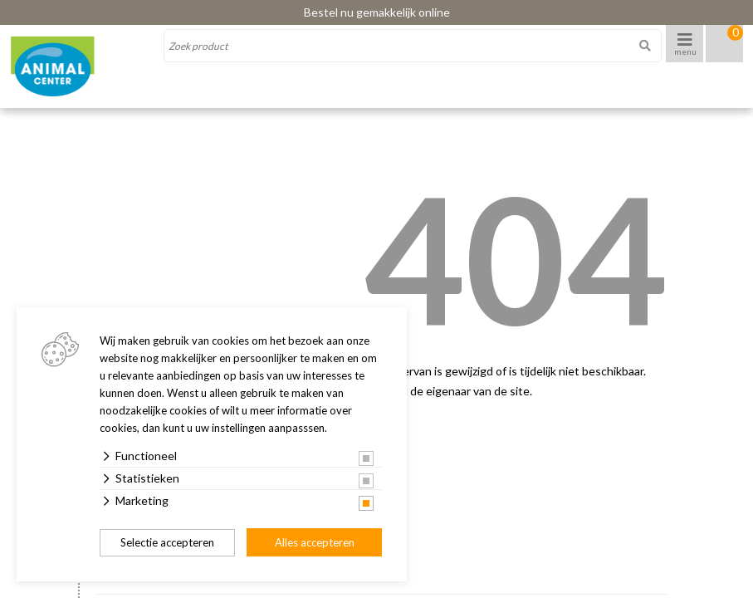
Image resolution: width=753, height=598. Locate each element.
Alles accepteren (314, 542)
